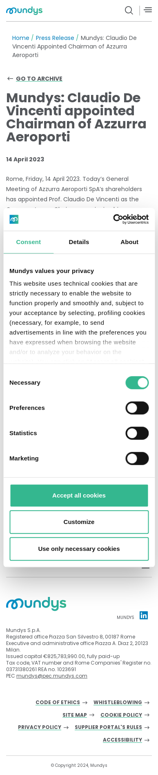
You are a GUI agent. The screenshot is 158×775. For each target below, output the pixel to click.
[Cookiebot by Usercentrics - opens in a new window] (113, 219)
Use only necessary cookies (79, 548)
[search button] (129, 10)
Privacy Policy (39, 727)
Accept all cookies (79, 495)
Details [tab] (79, 241)
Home (20, 38)
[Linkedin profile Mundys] (144, 615)
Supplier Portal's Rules (108, 727)
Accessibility (122, 740)
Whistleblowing (117, 702)
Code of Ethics (58, 702)
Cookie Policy (121, 715)
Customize (79, 521)
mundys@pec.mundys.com (51, 675)
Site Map (74, 715)
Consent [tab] (28, 241)
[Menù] (148, 10)
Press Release (55, 38)
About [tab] (129, 241)
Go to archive (39, 78)
